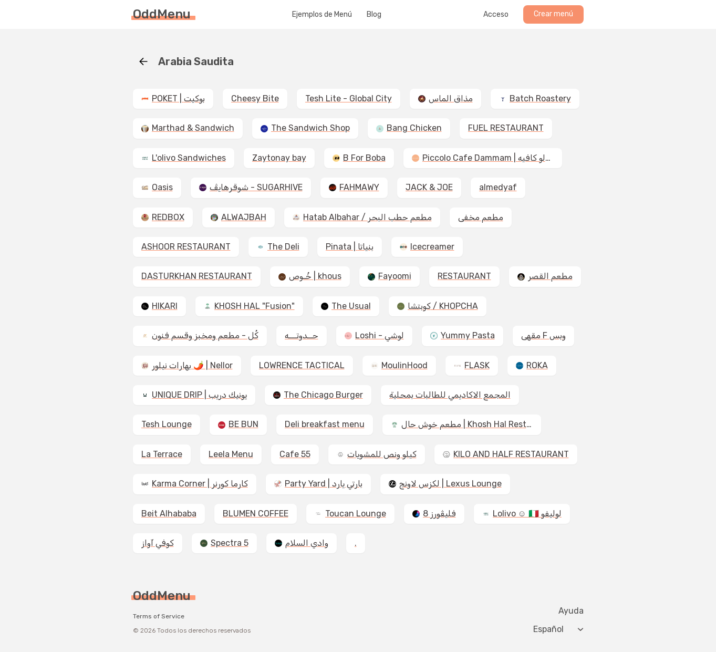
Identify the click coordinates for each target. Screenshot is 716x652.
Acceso (496, 15)
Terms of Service (158, 616)
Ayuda (571, 611)
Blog (374, 15)
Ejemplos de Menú (322, 15)
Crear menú (553, 13)
